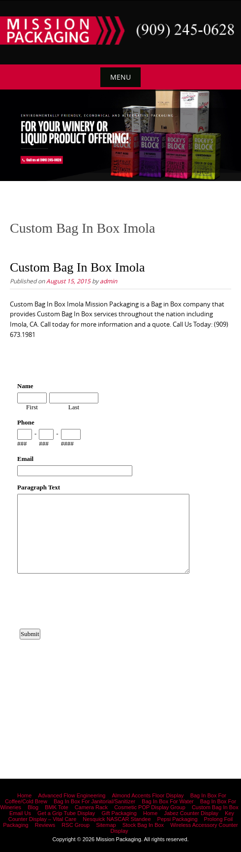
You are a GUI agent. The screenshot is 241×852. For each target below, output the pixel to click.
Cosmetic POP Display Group (149, 807)
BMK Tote (56, 807)
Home (24, 795)
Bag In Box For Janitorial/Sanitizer (94, 801)
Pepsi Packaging (177, 819)
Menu (120, 77)
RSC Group (75, 825)
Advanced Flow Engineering (71, 795)
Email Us (20, 813)
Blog (33, 807)
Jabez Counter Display (191, 813)
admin (108, 281)
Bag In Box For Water (167, 801)
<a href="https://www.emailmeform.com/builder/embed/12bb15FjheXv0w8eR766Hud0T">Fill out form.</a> (120, 540)
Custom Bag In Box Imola (77, 267)
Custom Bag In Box (215, 807)
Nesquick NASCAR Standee (117, 819)
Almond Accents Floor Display (147, 795)
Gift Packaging (119, 813)
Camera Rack (91, 807)
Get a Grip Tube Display (66, 813)
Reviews (45, 825)
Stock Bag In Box (143, 825)
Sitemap (106, 825)
